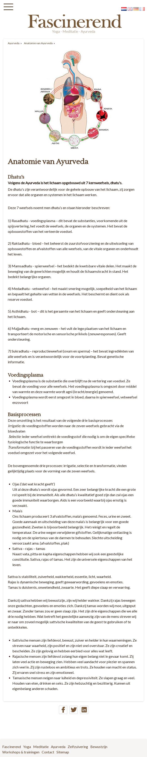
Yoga (27, 746)
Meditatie (41, 746)
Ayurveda (13, 43)
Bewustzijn (98, 746)
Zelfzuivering (78, 746)
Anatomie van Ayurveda (38, 43)
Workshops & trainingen (20, 752)
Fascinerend (11, 746)
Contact (48, 752)
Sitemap (62, 752)
